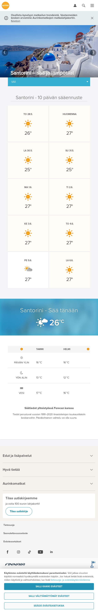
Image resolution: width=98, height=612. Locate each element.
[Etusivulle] (5, 5)
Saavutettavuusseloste (15, 533)
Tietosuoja (9, 525)
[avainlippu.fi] (92, 565)
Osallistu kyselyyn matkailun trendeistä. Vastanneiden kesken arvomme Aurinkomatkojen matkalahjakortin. (44, 16)
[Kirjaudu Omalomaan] (75, 5)
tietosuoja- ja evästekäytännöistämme (70, 579)
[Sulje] (91, 18)
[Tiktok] (29, 552)
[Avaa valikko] (92, 5)
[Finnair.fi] (15, 565)
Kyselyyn (15, 21)
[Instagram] (18, 552)
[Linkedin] (51, 552)
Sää (13, 81)
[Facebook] (7, 552)
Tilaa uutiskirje (19, 511)
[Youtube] (40, 552)
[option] (49, 51)
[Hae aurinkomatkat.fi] (83, 5)
